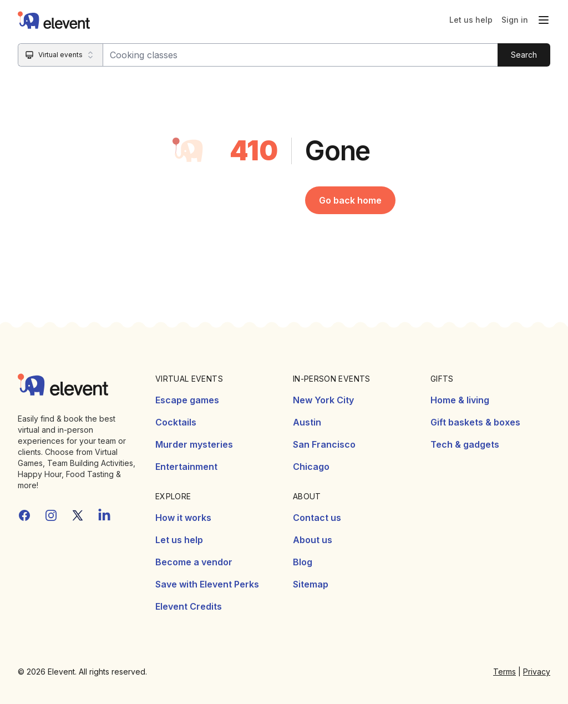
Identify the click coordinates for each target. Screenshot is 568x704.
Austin (307, 422)
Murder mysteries (194, 444)
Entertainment (186, 466)
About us (312, 539)
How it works (183, 517)
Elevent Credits (188, 606)
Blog (302, 562)
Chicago (311, 466)
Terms (504, 671)
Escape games (187, 400)
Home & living (459, 400)
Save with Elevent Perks (207, 584)
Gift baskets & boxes (475, 422)
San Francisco (324, 444)
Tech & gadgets (464, 444)
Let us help (471, 19)
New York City (323, 400)
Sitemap (310, 584)
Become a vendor (193, 562)
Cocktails (175, 422)
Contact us (317, 517)
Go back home (350, 200)
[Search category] (60, 55)
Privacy (536, 671)
